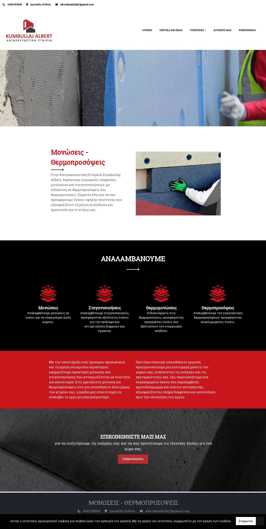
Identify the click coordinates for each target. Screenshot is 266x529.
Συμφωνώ (246, 521)
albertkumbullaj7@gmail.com (77, 4)
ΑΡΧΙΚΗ (147, 30)
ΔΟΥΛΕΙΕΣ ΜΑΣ (222, 30)
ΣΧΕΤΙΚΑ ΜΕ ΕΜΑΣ (171, 30)
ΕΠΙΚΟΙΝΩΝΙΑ (247, 30)
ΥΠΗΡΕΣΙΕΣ (197, 30)
